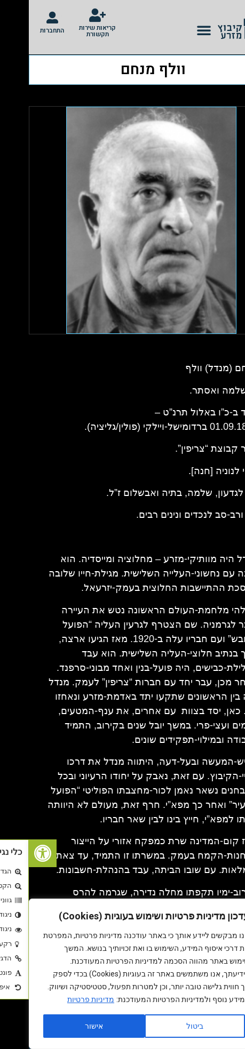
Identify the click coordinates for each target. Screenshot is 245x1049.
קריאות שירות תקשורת (68, 31)
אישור (65, 1026)
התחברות (23, 30)
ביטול (166, 1026)
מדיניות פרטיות (61, 999)
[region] (117, 974)
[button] (175, 30)
